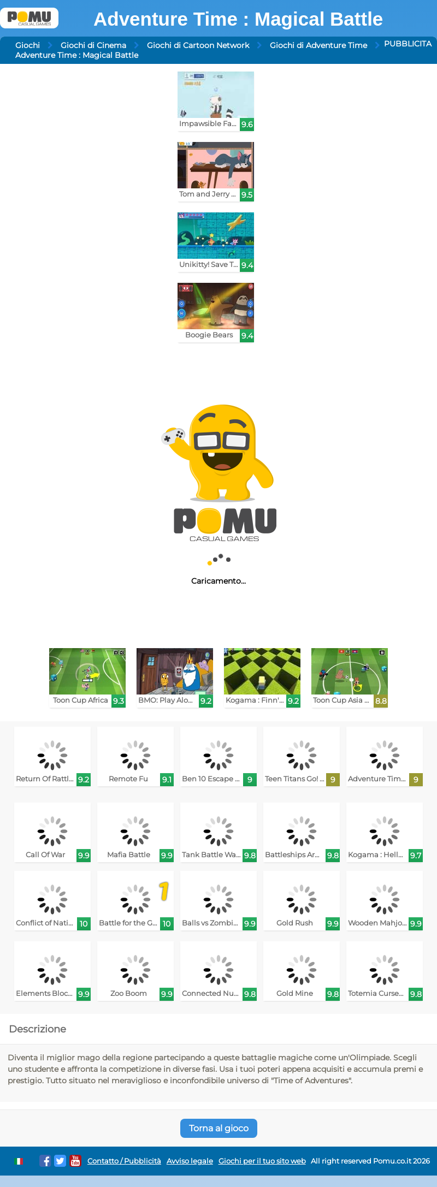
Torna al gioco (219, 1128)
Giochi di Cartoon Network (198, 45)
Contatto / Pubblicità (124, 1161)
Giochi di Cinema (93, 45)
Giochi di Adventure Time (318, 45)
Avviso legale (190, 1161)
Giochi (27, 45)
